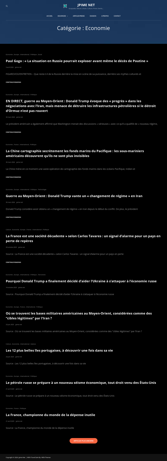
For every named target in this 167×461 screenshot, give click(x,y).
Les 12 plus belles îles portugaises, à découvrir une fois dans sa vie (59, 350)
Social (40, 54)
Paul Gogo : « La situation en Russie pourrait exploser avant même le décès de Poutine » (77, 61)
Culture (8, 230)
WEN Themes (46, 457)
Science (33, 344)
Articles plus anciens (83, 441)
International (24, 54)
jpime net (86, 5)
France (16, 144)
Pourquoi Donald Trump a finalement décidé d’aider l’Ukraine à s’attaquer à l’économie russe (81, 281)
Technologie (42, 189)
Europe (16, 54)
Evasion (93, 16)
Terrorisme (41, 275)
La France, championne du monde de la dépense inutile (50, 415)
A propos (105, 16)
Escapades (63, 16)
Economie (9, 54)
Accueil (49, 16)
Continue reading (13, 82)
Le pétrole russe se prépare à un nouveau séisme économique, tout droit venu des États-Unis (81, 382)
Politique (34, 54)
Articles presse (79, 16)
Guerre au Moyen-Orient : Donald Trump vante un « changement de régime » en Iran (74, 196)
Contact (117, 16)
